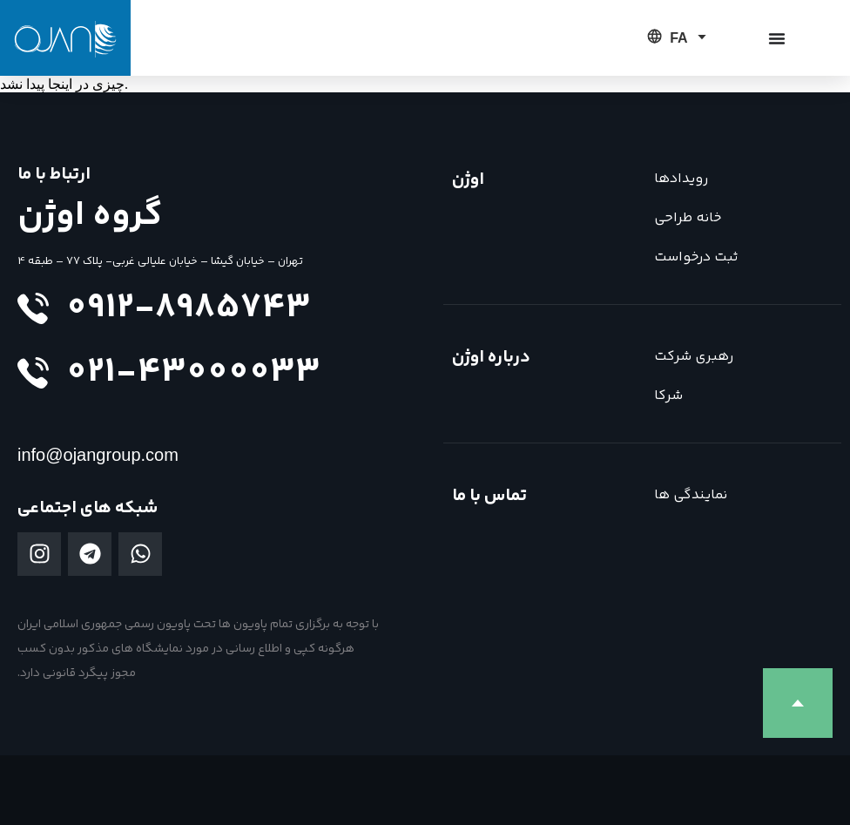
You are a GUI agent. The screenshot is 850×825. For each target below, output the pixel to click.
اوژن (468, 179)
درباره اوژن (491, 357)
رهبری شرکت (693, 357)
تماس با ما (489, 496)
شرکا (668, 396)
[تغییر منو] (776, 38)
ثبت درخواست (696, 257)
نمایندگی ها (690, 495)
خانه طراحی (687, 218)
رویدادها (681, 179)
